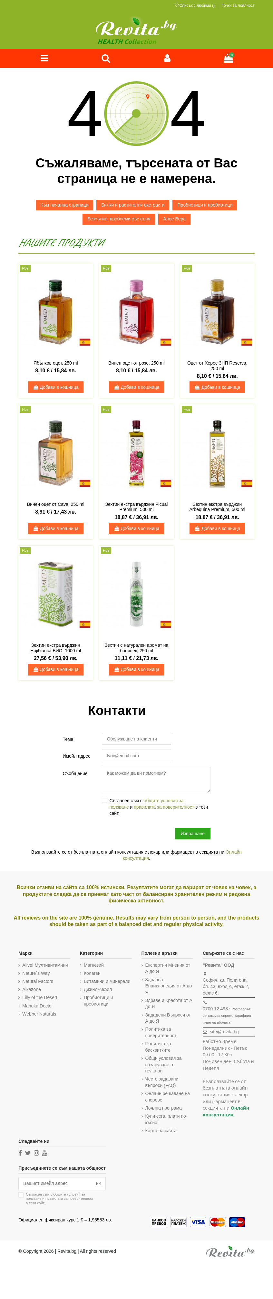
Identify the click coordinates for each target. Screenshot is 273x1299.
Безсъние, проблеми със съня (118, 218)
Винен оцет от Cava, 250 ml (55, 504)
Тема (68, 739)
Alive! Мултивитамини (45, 965)
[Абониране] (98, 1183)
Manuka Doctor (37, 1005)
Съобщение (75, 773)
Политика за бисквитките (158, 1047)
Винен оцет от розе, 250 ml (136, 363)
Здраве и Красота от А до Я (168, 1003)
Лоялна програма (163, 1108)
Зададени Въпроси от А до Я (168, 1018)
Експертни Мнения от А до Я (167, 968)
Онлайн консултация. (226, 1111)
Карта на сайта (161, 1130)
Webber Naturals (39, 1014)
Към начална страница (65, 205)
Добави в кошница (56, 387)
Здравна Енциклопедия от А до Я (168, 986)
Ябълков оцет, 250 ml (56, 363)
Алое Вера (174, 218)
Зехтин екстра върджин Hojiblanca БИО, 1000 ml (55, 648)
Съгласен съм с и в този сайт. (158, 807)
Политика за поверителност (161, 1032)
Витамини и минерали (107, 981)
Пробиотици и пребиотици (204, 205)
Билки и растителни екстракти (132, 205)
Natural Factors (37, 981)
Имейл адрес (76, 756)
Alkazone (31, 989)
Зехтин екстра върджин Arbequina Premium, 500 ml (217, 507)
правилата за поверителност (164, 807)
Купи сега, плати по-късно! (166, 1119)
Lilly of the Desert (39, 997)
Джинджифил (98, 989)
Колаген (92, 973)
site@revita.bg (224, 1032)
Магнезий (94, 965)
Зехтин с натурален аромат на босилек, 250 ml (137, 648)
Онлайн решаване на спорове (167, 1097)
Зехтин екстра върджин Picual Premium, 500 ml (136, 507)
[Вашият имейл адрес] (55, 1183)
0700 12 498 (215, 1008)
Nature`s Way (36, 973)
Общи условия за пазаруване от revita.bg (163, 1064)
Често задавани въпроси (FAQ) (162, 1082)
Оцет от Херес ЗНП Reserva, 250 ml (217, 365)
